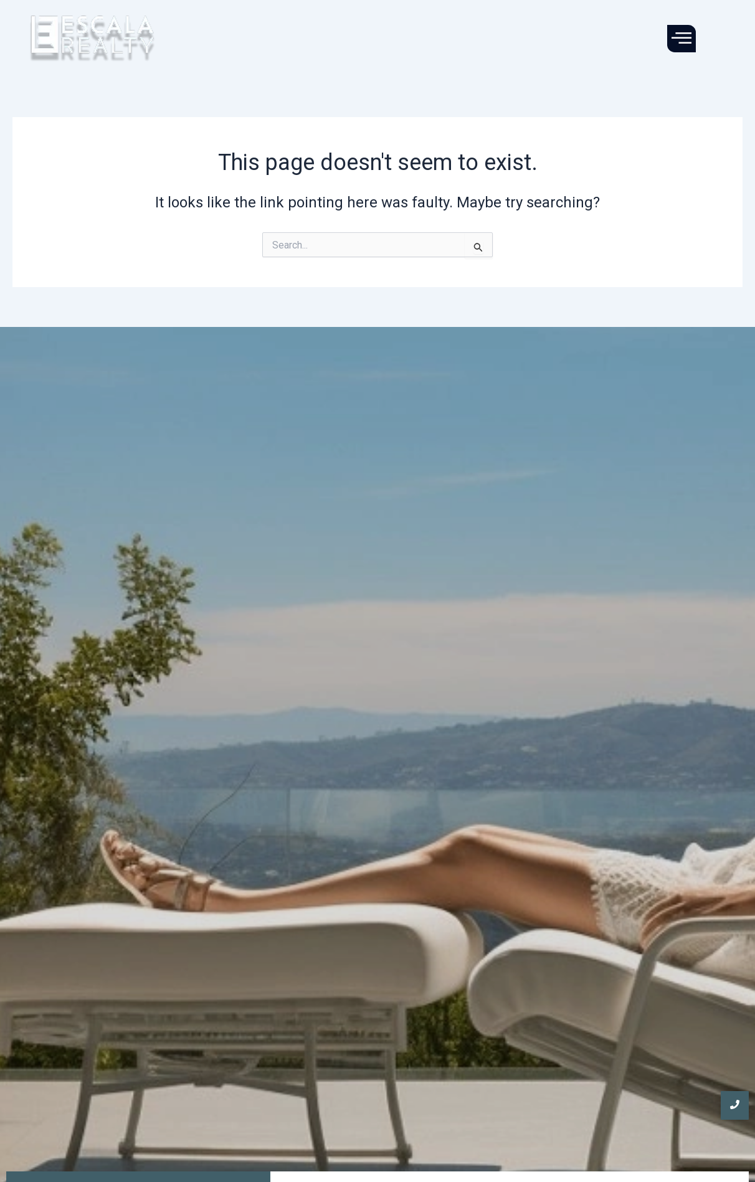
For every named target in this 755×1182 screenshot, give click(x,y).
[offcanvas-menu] (681, 38)
